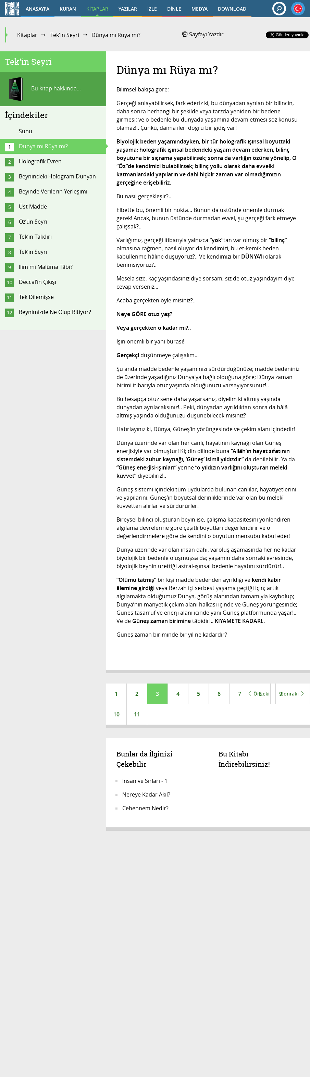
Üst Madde (33, 206)
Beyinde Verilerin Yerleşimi (53, 191)
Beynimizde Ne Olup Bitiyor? (55, 312)
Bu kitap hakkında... (43, 89)
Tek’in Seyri (33, 251)
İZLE (152, 8)
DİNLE (174, 8)
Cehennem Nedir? (145, 808)
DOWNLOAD (232, 8)
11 (137, 714)
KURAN (68, 8)
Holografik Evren (40, 161)
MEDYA (199, 8)
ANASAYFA (37, 8)
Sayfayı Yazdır (203, 34)
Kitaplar (27, 35)
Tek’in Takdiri (35, 236)
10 (116, 714)
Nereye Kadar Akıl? (146, 794)
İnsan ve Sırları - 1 (145, 781)
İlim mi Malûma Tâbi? (46, 267)
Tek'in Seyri (64, 35)
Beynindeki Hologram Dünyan (57, 176)
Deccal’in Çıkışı (37, 282)
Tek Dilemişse (36, 297)
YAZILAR (128, 8)
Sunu (25, 131)
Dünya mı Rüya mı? (43, 146)
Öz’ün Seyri (33, 221)
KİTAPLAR (97, 8)
